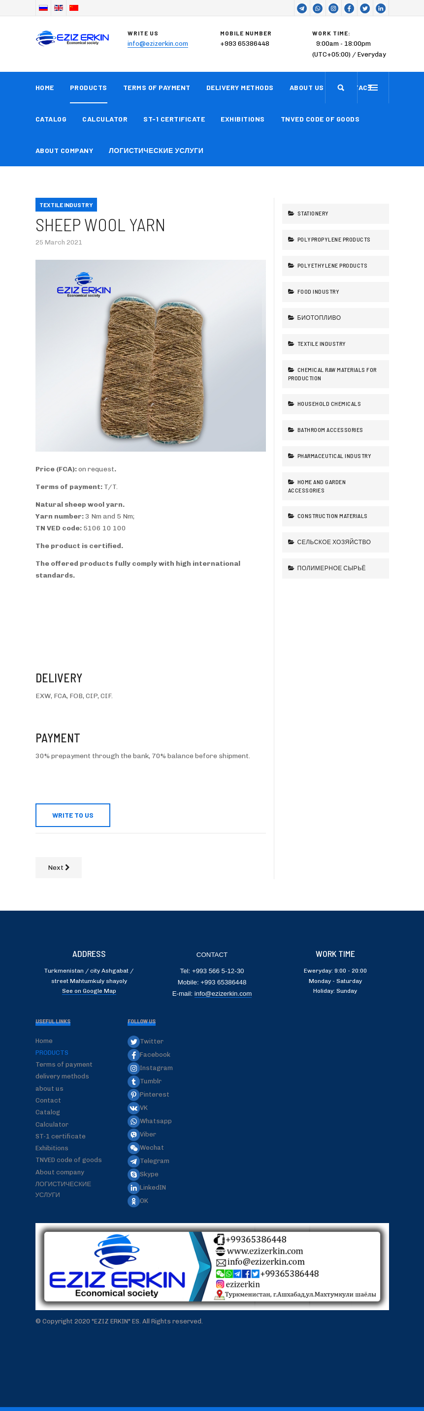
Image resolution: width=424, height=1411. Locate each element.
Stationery (312, 213)
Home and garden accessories (317, 485)
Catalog (51, 119)
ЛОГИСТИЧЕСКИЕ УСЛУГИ (156, 150)
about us (307, 87)
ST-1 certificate (174, 119)
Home (44, 87)
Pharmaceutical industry (333, 455)
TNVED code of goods (320, 119)
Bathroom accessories (329, 429)
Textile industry (321, 343)
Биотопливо (318, 317)
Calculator (105, 119)
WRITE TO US (73, 815)
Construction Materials (332, 515)
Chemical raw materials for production (332, 373)
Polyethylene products (331, 265)
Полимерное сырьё (331, 567)
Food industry (317, 291)
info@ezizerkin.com (158, 43)
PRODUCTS (88, 87)
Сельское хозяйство (333, 541)
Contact (48, 1100)
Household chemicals (328, 403)
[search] (341, 87)
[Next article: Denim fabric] (58, 867)
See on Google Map (89, 990)
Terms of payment (157, 87)
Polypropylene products (333, 239)
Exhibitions (243, 119)
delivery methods (240, 87)
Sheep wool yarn (100, 224)
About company (64, 150)
